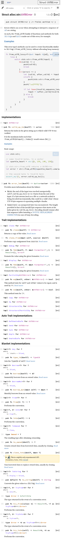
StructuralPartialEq (19, 310)
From (14, 397)
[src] (56, 14)
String (47, 480)
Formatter (39, 250)
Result (9, 252)
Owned (14, 434)
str (18, 14)
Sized (21, 353)
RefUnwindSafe (16, 321)
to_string (27, 480)
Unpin (11, 334)
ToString (16, 471)
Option (37, 183)
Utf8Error (26, 14)
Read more (31, 233)
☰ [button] (2, 2)
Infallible (25, 496)
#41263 (25, 460)
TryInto (19, 514)
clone (16, 230)
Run (56, 54)
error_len (17, 183)
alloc (12, 14)
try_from (17, 504)
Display (13, 260)
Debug (11, 246)
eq (14, 279)
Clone (11, 226)
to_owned (17, 442)
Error (20, 252)
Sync (11, 330)
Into (17, 410)
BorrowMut (17, 381)
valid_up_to (18, 127)
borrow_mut (18, 390)
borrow (16, 373)
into (15, 418)
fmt (15, 250)
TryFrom (19, 487)
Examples (9, 41)
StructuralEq (15, 306)
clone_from (14, 238)
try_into (17, 530)
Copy (11, 297)
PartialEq (14, 275)
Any (13, 349)
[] (52, 14)
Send (11, 325)
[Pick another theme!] (2, 7)
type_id (17, 357)
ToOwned (16, 426)
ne (14, 290)
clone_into (18, 452)
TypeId (36, 357)
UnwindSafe (14, 338)
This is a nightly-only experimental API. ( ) (22, 458)
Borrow (15, 365)
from (15, 402)
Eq (10, 302)
